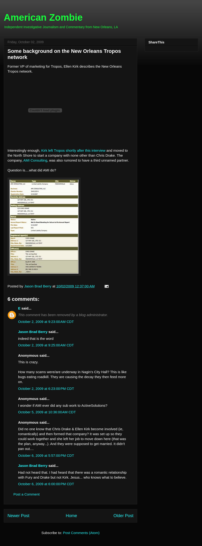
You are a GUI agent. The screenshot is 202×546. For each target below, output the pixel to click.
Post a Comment (26, 494)
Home (71, 515)
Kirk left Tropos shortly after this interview (73, 150)
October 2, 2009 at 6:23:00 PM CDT (46, 389)
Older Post (123, 515)
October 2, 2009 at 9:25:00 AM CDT (46, 345)
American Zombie (43, 17)
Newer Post (18, 515)
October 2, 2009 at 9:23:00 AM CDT (46, 322)
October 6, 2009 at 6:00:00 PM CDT (46, 484)
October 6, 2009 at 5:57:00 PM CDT (46, 455)
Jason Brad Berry (32, 332)
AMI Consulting (35, 160)
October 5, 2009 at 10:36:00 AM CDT (47, 412)
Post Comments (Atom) (81, 533)
